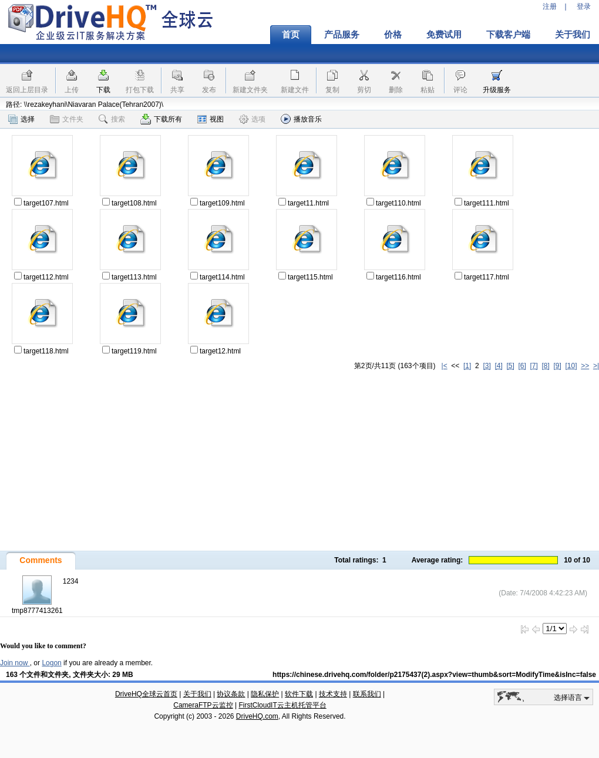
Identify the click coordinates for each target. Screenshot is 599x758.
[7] (533, 366)
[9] (557, 366)
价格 (393, 34)
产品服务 (341, 34)
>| (596, 366)
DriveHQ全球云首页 (146, 694)
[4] (498, 366)
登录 (584, 6)
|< (444, 366)
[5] (510, 366)
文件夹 (66, 119)
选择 (21, 119)
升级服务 (497, 90)
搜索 (112, 119)
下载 (103, 90)
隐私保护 (265, 694)
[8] (545, 366)
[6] (522, 366)
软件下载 (299, 694)
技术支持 (333, 694)
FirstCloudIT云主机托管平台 (282, 705)
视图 (210, 119)
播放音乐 (301, 119)
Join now (15, 663)
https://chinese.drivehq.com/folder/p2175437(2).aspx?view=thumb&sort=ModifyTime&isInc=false (434, 675)
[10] (571, 366)
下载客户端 (508, 34)
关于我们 (197, 694)
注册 (550, 6)
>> (585, 366)
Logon (51, 663)
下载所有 (161, 119)
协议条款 (231, 694)
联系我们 (367, 694)
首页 (291, 34)
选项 (252, 119)
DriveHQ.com (257, 716)
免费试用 (444, 34)
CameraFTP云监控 (203, 705)
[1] (467, 366)
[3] (486, 366)
